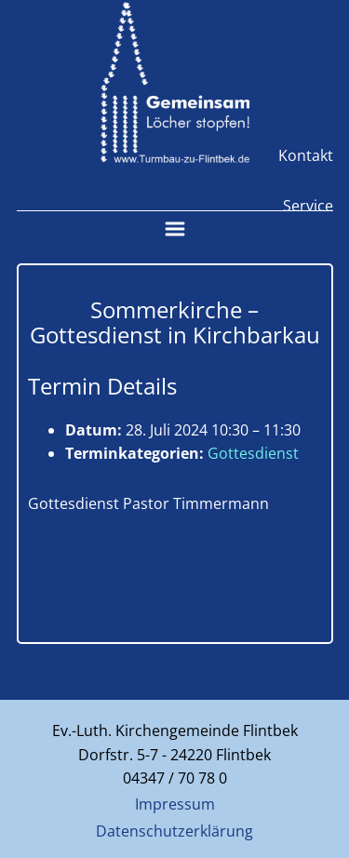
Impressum (175, 804)
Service (308, 205)
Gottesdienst (253, 453)
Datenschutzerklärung (174, 831)
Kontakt (305, 155)
